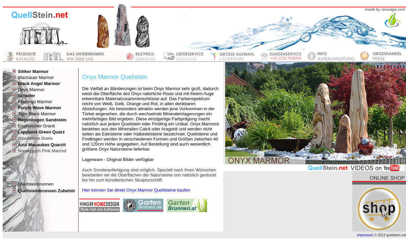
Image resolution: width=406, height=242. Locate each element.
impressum (365, 235)
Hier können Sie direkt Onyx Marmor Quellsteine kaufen (136, 190)
